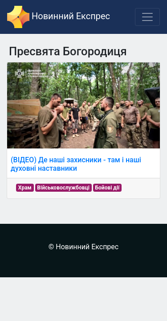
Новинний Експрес (58, 17)
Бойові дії (107, 188)
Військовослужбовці (63, 188)
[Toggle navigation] (147, 17)
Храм (25, 188)
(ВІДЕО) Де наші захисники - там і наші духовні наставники (76, 164)
